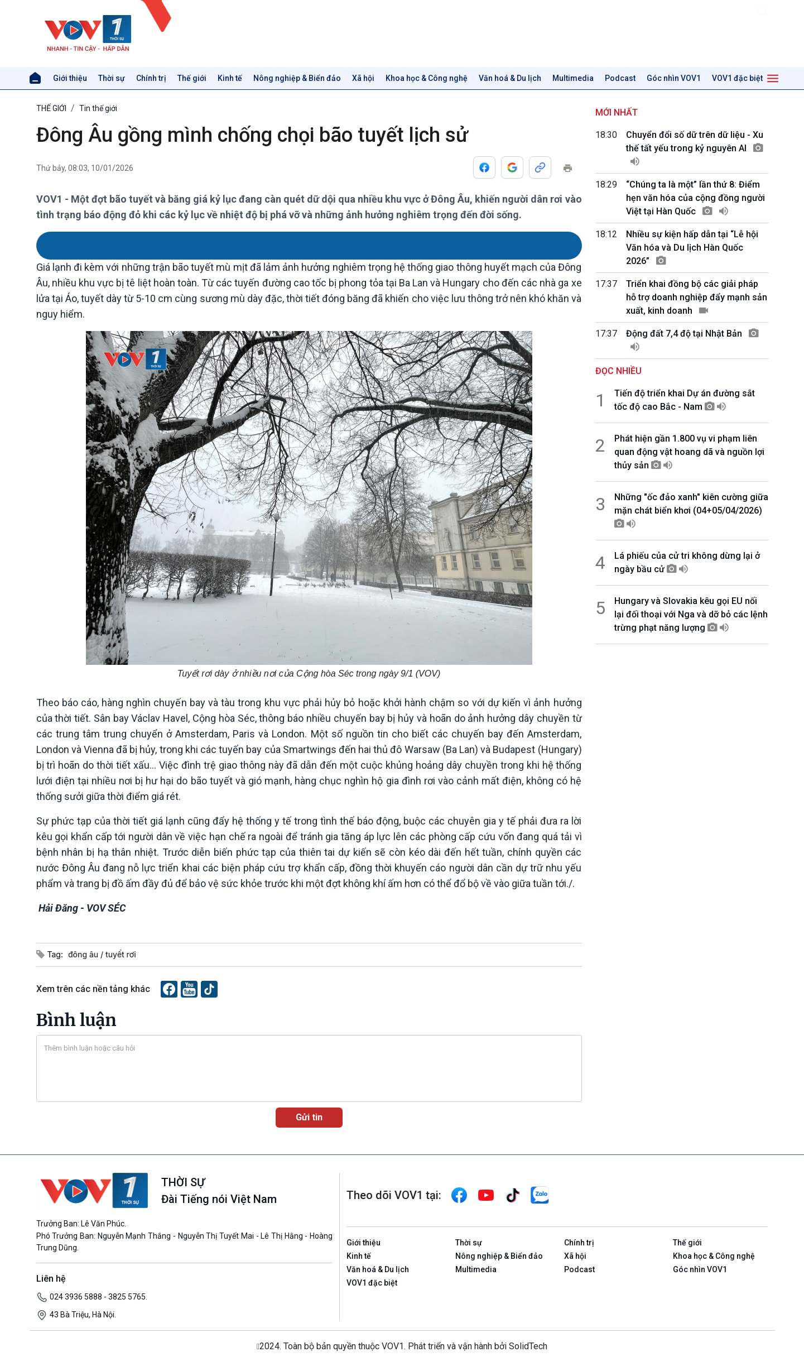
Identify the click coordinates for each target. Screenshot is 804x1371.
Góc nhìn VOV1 (674, 78)
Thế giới (191, 78)
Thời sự (111, 78)
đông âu (84, 954)
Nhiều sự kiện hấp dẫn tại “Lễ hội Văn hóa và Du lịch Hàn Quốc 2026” (692, 247)
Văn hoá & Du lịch (510, 78)
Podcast (620, 78)
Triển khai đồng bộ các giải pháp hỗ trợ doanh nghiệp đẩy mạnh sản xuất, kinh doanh (696, 297)
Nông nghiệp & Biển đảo (297, 78)
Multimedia (573, 78)
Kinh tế (230, 78)
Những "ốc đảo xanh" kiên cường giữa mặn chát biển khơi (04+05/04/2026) (691, 510)
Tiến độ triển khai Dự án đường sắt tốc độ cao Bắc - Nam (684, 400)
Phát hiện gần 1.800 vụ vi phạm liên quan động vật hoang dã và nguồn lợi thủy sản (689, 452)
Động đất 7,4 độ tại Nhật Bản (692, 340)
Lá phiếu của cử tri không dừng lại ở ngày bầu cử (687, 562)
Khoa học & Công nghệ (427, 78)
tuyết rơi (120, 954)
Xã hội (363, 78)
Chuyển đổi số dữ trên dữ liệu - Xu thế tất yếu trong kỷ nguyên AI (694, 148)
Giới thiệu (70, 78)
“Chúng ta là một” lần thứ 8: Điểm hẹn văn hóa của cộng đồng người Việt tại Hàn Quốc (695, 198)
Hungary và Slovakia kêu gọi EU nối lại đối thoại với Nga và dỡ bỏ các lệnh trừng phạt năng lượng (691, 614)
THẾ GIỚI (51, 108)
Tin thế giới (98, 108)
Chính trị (151, 78)
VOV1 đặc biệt (737, 78)
